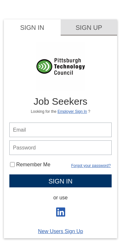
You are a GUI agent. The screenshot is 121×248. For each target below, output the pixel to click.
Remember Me (30, 164)
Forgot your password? (91, 165)
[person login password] (60, 147)
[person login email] (60, 130)
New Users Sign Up (60, 231)
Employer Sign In (72, 111)
